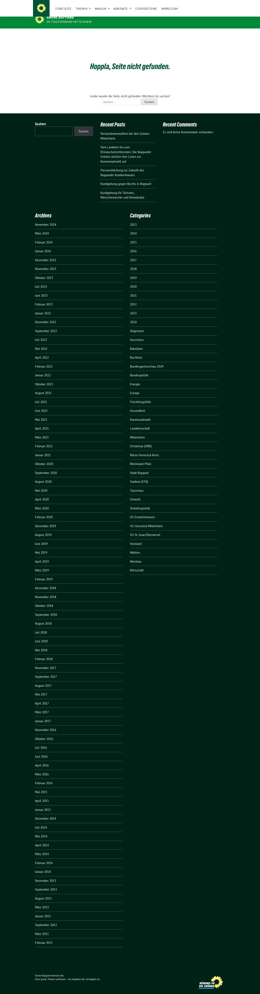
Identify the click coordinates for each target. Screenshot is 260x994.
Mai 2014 (41, 831)
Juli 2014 (41, 822)
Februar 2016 (44, 778)
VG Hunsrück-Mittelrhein (146, 521)
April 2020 (42, 494)
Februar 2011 (44, 937)
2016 (133, 246)
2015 (133, 237)
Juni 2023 (41, 290)
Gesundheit (137, 406)
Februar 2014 (44, 858)
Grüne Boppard (60, 17)
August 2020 (43, 476)
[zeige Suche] (219, 5)
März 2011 (42, 929)
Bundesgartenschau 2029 (146, 361)
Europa (134, 388)
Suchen (40, 119)
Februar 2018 (44, 654)
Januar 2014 (43, 867)
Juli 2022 (41, 335)
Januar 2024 (43, 246)
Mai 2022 (41, 344)
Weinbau (135, 556)
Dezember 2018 (45, 583)
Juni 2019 (41, 539)
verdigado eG (93, 974)
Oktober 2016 (44, 734)
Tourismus (136, 485)
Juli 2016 (41, 742)
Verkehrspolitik (140, 503)
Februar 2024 (44, 237)
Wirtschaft (137, 565)
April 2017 (42, 698)
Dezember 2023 (45, 255)
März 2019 (42, 565)
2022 (133, 299)
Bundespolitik (139, 370)
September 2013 (46, 884)
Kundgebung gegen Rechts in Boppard (125, 179)
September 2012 (46, 920)
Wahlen (135, 547)
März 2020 (42, 503)
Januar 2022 (43, 370)
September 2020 (46, 468)
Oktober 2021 (44, 379)
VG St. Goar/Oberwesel (145, 530)
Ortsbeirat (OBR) (141, 441)
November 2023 (45, 264)
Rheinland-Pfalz (140, 459)
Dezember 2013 (45, 875)
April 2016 (42, 760)
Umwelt (135, 494)
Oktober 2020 (44, 459)
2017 (133, 255)
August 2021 (43, 388)
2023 (133, 308)
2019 (133, 273)
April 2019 (42, 556)
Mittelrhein (137, 432)
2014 (133, 228)
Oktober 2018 (44, 601)
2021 (133, 290)
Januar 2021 (43, 450)
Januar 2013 (43, 911)
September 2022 (46, 326)
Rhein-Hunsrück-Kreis (144, 450)
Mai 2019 (41, 547)
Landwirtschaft (140, 423)
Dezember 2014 (45, 813)
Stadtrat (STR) (139, 476)
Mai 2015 (41, 787)
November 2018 (45, 592)
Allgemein (137, 326)
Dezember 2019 (45, 521)
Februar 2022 (44, 361)
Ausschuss (137, 335)
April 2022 (42, 352)
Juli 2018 (41, 627)
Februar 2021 (44, 441)
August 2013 (43, 893)
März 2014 (42, 849)
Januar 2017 (43, 716)
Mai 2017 (41, 689)
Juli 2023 (41, 281)
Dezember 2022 (45, 317)
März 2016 (42, 769)
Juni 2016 (41, 751)
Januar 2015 (43, 805)
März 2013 (42, 902)
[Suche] (214, 5)
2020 (133, 281)
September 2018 (46, 610)
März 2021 (42, 432)
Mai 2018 (41, 645)
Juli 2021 (41, 397)
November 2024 (45, 219)
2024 (133, 317)
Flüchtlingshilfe (140, 397)
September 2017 (46, 671)
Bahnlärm (136, 344)
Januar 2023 (43, 308)
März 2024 (42, 228)
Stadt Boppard (139, 468)
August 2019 (43, 530)
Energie (135, 379)
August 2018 (43, 618)
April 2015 (42, 796)
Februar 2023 (44, 299)
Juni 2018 (41, 636)
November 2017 (45, 663)
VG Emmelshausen (142, 512)
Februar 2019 (44, 574)
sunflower (60, 974)
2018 (133, 264)
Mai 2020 (41, 485)
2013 (133, 219)
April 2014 (42, 840)
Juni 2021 (41, 406)
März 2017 (42, 707)
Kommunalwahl (140, 414)
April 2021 (42, 423)
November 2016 (45, 725)
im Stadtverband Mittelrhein (69, 22)
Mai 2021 (41, 414)
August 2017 (43, 680)
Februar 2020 (44, 512)
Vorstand (135, 539)
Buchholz (136, 352)
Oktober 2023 (44, 273)
